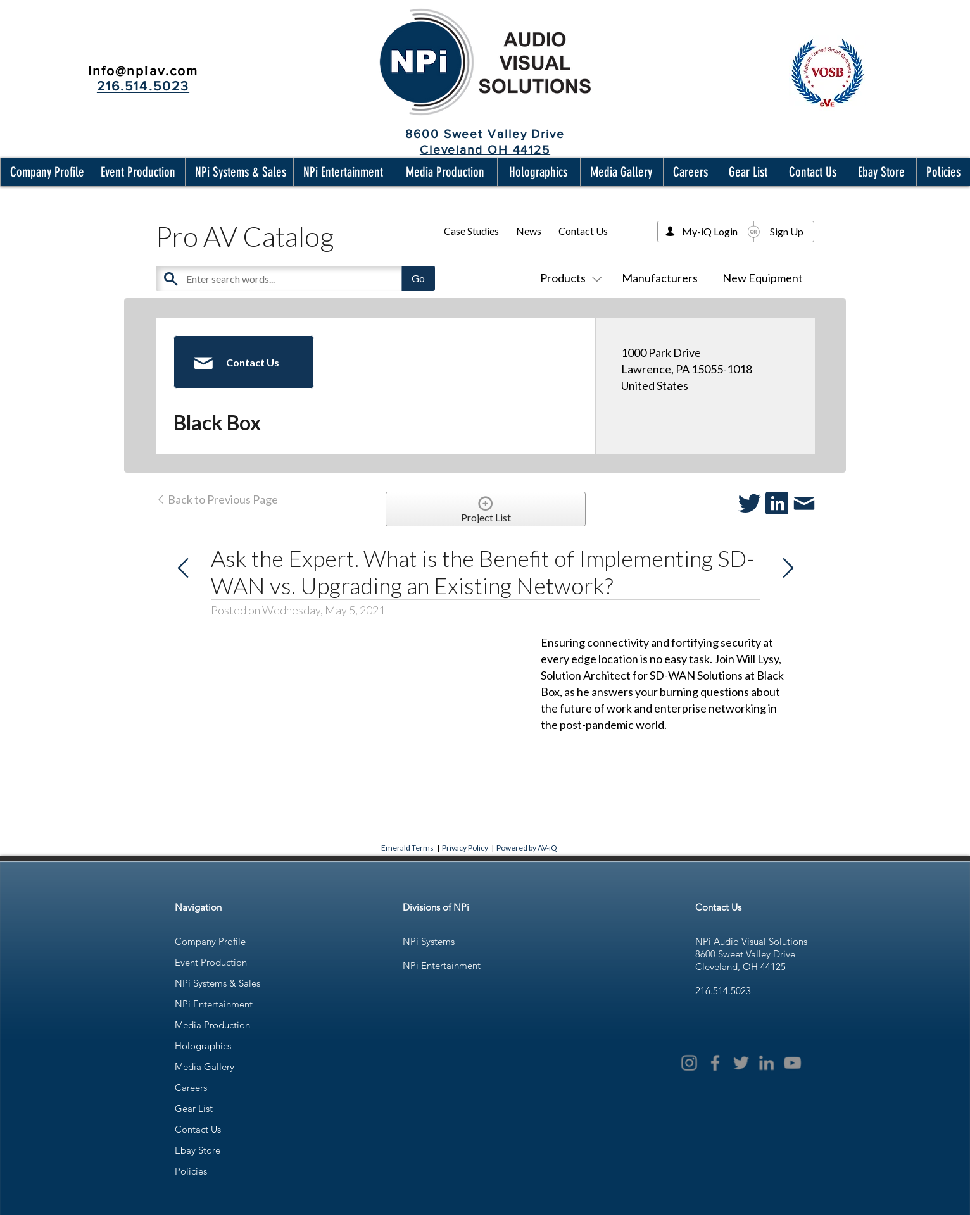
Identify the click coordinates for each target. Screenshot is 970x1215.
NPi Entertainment (214, 1004)
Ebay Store (197, 1150)
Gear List (194, 1108)
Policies (191, 1171)
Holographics (203, 1046)
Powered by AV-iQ (526, 847)
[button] (44, 172)
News (528, 231)
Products (568, 278)
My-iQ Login (710, 231)
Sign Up (786, 231)
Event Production (211, 962)
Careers (191, 1087)
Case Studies (471, 231)
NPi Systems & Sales (217, 983)
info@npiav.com (143, 70)
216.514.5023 (723, 991)
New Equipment (762, 278)
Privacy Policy (465, 847)
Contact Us (583, 231)
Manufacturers (660, 278)
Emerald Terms (407, 847)
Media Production (212, 1025)
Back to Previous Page (217, 499)
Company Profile (210, 941)
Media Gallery (204, 1067)
